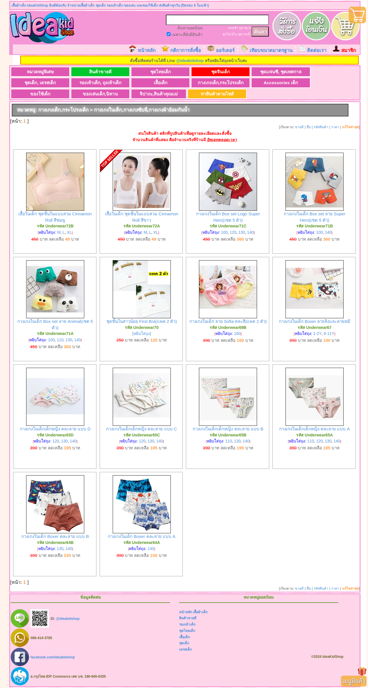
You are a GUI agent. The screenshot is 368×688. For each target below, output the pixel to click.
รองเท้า (233, 28)
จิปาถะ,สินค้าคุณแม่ (38, 93)
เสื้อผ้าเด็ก (200, 612)
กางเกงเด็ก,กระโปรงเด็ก (152, 83)
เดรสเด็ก (185, 649)
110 (60, 340)
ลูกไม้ (226, 34)
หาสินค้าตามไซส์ (95, 93)
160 (237, 333)
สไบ (234, 34)
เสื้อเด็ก (95, 83)
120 (233, 232)
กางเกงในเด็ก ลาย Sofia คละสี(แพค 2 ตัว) (228, 321)
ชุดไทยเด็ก (151, 71)
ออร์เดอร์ (225, 50)
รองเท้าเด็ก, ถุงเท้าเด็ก (38, 83)
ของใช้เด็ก (265, 83)
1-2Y (317, 333)
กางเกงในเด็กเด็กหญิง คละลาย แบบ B (228, 429)
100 (224, 232)
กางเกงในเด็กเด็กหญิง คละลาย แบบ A (314, 429)
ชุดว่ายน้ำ (245, 34)
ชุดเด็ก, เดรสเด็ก (321, 71)
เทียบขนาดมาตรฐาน (271, 50)
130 (241, 232)
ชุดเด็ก (184, 643)
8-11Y (329, 333)
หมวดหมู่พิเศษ (38, 71)
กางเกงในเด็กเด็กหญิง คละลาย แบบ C (141, 429)
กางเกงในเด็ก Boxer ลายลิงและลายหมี (314, 321)
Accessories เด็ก (208, 83)
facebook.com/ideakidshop (52, 657)
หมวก (248, 28)
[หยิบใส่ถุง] (141, 333)
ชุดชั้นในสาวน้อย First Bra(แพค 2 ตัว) (141, 321)
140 (250, 232)
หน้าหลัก (147, 50)
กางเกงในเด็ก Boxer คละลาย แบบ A (141, 536)
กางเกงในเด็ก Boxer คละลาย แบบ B (55, 536)
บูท (241, 28)
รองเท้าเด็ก (187, 625)
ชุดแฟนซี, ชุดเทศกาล (264, 71)
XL (69, 232)
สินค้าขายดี (95, 71)
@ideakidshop (190, 60)
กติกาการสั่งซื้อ (185, 50)
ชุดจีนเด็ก (208, 71)
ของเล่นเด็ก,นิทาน (321, 83)
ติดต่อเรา (316, 50)
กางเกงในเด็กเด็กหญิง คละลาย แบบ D (55, 429)
